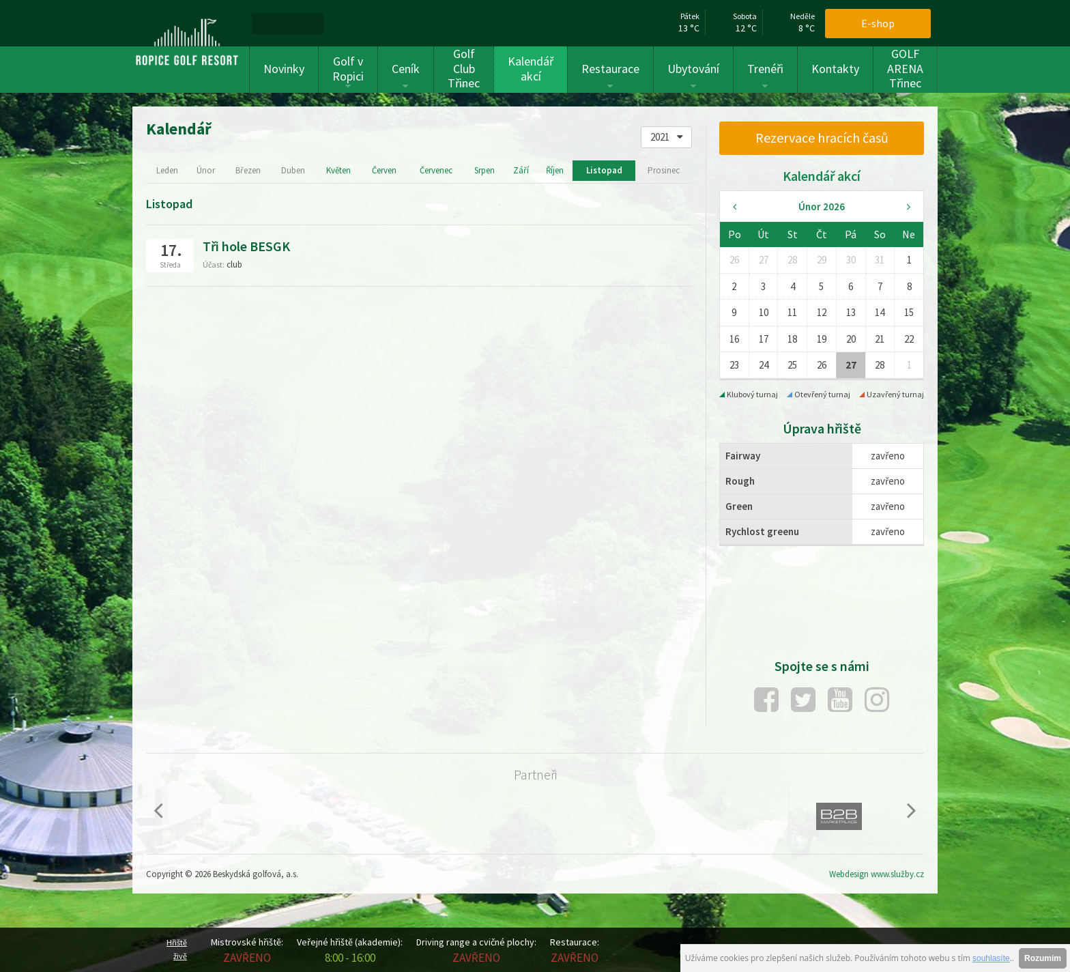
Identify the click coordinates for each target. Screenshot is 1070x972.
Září (521, 170)
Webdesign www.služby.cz (876, 874)
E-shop (878, 23)
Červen (384, 170)
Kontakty (835, 68)
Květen (338, 170)
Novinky (283, 68)
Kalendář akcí (530, 68)
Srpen (484, 170)
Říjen (555, 170)
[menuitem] (268, 23)
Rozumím (1042, 958)
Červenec (436, 170)
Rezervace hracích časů (821, 137)
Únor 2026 (821, 206)
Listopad (604, 170)
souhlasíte (991, 958)
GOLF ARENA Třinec (905, 68)
